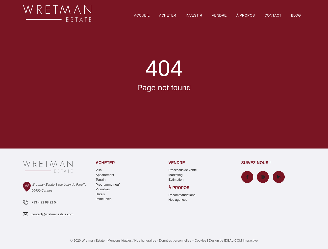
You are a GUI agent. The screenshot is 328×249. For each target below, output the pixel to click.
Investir (194, 15)
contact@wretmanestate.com (53, 214)
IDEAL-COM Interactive (241, 240)
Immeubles (104, 199)
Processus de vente (183, 170)
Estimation (176, 179)
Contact (272, 15)
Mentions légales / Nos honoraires (131, 240)
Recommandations (182, 195)
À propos (179, 188)
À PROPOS (245, 15)
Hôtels (100, 194)
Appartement (105, 175)
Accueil (142, 15)
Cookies (200, 240)
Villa (99, 170)
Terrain (101, 179)
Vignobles (103, 189)
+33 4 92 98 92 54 (45, 202)
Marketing (176, 175)
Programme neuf (108, 184)
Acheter (167, 15)
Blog (296, 15)
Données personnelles (175, 240)
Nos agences (178, 199)
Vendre (219, 15)
